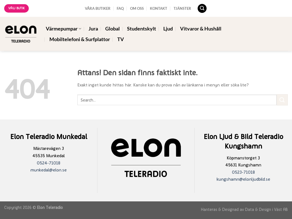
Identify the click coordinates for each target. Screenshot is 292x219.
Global (112, 29)
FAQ (120, 8)
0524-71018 (48, 163)
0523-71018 (243, 172)
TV (120, 39)
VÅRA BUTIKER (98, 8)
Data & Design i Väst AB (266, 209)
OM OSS (137, 8)
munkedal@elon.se (48, 170)
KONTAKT (158, 8)
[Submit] (282, 99)
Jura (93, 29)
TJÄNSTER (182, 8)
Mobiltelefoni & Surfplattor (79, 39)
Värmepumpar (63, 29)
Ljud (168, 29)
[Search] (202, 8)
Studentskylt (141, 29)
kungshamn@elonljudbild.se (243, 179)
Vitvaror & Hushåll (200, 29)
